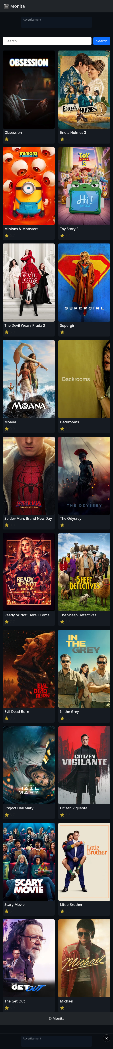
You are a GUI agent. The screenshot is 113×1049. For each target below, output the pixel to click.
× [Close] (106, 1038)
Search (101, 41)
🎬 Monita (14, 6)
